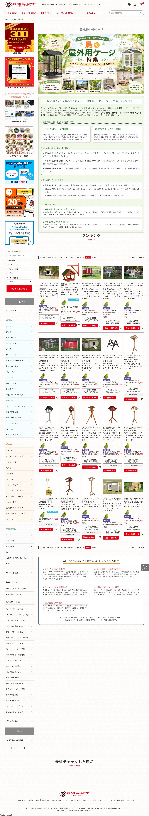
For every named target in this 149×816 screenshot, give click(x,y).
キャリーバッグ (12, 485)
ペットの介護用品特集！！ (16, 626)
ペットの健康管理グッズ (15, 677)
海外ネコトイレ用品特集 (15, 655)
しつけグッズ (11, 389)
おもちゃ (9, 377)
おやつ (8, 332)
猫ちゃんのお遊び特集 (14, 683)
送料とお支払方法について (76, 800)
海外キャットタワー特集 (15, 649)
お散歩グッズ (11, 383)
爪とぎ (8, 468)
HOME (7, 19)
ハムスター (10, 546)
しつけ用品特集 (12, 695)
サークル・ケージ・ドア (15, 360)
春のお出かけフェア (13, 594)
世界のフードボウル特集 (15, 689)
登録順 (94, 257)
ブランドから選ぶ (29, 13)
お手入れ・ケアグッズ (14, 395)
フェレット (10, 541)
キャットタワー (12, 462)
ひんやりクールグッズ (14, 706)
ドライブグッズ (12, 412)
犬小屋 (8, 349)
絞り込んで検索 (19, 288)
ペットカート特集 (13, 700)
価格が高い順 (79, 257)
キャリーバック (12, 435)
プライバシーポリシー (98, 800)
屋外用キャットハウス (14, 508)
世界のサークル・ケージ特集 (17, 637)
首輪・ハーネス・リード (15, 366)
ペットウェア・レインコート (17, 406)
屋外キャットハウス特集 (15, 620)
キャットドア (11, 502)
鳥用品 (13, 19)
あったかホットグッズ (14, 712)
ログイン (130, 800)
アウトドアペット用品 (14, 632)
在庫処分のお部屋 (13, 602)
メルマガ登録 (34, 800)
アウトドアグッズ (13, 423)
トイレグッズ (11, 343)
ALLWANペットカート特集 (16, 588)
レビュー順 (59, 257)
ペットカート (11, 429)
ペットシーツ (11, 337)
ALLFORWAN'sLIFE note (66, 13)
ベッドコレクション (13, 672)
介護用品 (9, 400)
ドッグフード (11, 326)
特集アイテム (46, 13)
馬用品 (8, 563)
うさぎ (8, 535)
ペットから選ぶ (11, 13)
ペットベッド (11, 372)
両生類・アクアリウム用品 (16, 558)
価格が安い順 (68, 257)
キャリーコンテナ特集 (14, 643)
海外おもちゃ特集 (13, 666)
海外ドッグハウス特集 (14, 609)
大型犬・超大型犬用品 (14, 660)
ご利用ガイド (20, 800)
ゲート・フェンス (13, 355)
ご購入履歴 (91, 13)
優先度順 (50, 257)
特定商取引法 (57, 800)
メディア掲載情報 (117, 800)
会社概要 (45, 800)
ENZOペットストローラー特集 (18, 615)
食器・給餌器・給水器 (14, 417)
